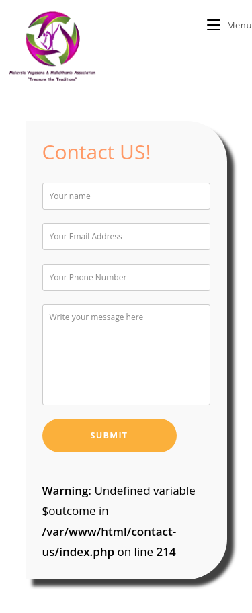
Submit (109, 435)
